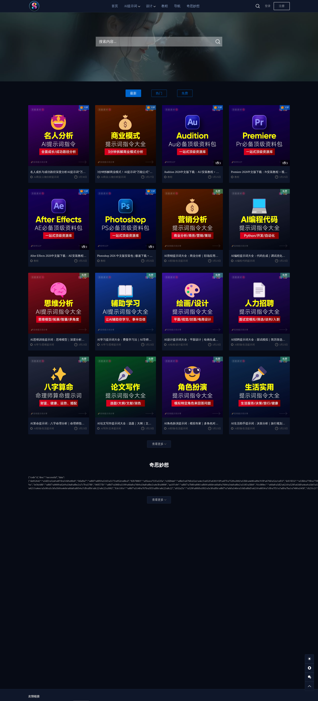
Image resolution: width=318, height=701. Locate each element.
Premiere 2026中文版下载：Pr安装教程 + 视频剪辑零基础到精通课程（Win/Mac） (259, 172)
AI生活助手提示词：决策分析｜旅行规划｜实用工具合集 (259, 423)
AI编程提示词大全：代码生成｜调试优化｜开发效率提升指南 (259, 255)
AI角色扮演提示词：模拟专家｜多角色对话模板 (192, 423)
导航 (177, 6)
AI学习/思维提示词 (44, 344)
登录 (268, 6)
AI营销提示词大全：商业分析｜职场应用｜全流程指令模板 (192, 255)
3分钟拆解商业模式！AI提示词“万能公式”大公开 (125, 172)
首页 (115, 6)
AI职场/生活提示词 (178, 260)
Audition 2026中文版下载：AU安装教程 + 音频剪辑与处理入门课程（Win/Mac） (192, 172)
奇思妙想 (193, 6)
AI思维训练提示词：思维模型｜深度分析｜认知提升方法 (58, 339)
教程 (164, 6)
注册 (282, 6)
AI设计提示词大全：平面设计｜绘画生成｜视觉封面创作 (192, 339)
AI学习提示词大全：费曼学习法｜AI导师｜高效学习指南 (125, 339)
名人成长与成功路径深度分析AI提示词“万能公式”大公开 (58, 172)
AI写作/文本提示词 (111, 428)
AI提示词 (130, 6)
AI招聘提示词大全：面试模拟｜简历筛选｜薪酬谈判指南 (259, 339)
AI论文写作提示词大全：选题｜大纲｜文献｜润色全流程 (125, 423)
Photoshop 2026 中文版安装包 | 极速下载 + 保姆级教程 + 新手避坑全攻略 (125, 255)
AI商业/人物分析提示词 (46, 177)
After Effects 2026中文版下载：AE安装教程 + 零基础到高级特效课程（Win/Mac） (58, 255)
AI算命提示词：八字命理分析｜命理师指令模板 (58, 423)
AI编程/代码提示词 (244, 260)
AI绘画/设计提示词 (178, 344)
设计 (149, 6)
